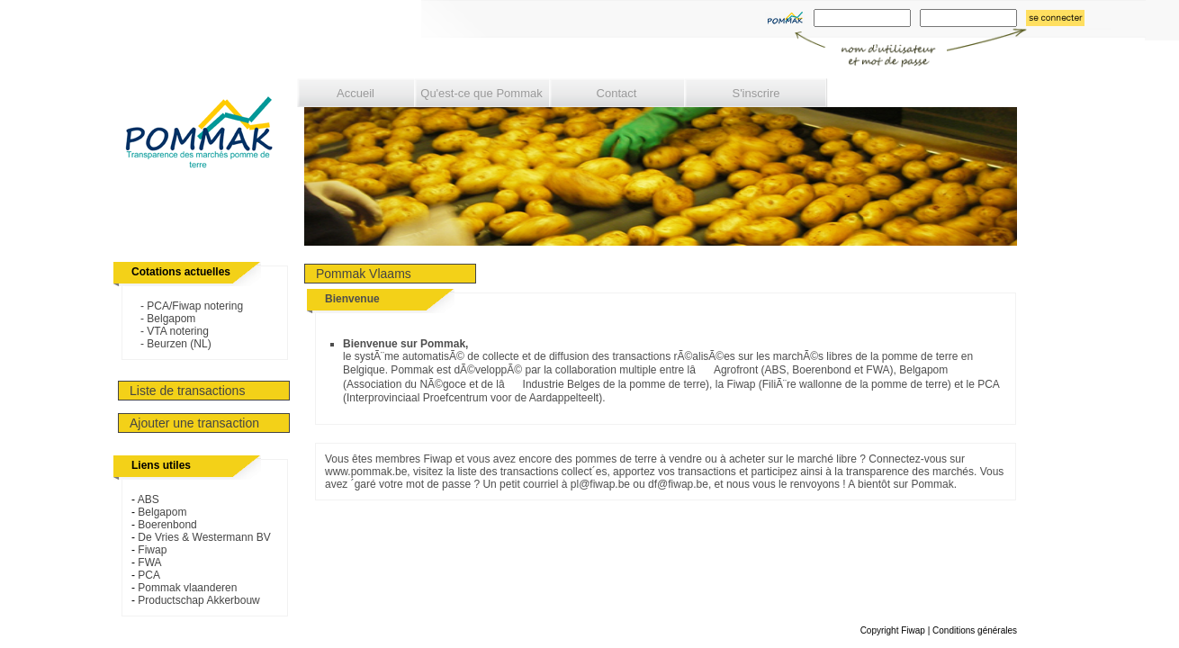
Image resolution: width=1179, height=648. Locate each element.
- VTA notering (170, 331)
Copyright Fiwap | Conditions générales (938, 630)
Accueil (355, 93)
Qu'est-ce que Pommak (481, 93)
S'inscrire (755, 93)
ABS (148, 499)
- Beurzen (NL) (171, 344)
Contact (617, 93)
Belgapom (162, 512)
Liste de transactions (187, 390)
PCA (149, 575)
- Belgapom (163, 318)
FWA (149, 562)
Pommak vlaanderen (187, 587)
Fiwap (152, 550)
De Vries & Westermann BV (204, 537)
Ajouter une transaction (194, 423)
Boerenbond (167, 524)
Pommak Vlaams (363, 273)
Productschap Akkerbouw (198, 600)
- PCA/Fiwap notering (187, 306)
